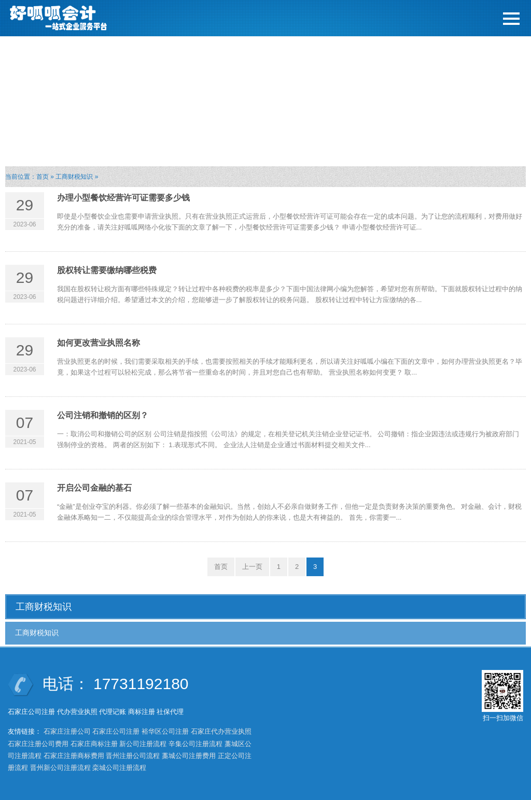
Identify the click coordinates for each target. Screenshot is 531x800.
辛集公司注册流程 (195, 744)
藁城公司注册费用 (189, 756)
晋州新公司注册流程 (60, 768)
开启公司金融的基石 (94, 487)
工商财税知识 (74, 176)
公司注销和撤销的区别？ (102, 415)
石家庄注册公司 (67, 731)
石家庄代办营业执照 (221, 731)
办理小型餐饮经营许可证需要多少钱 (123, 197)
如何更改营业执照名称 (98, 342)
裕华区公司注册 (165, 731)
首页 (42, 176)
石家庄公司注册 (115, 731)
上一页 (252, 566)
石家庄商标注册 (94, 744)
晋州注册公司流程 (133, 756)
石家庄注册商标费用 (74, 756)
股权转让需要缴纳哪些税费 (107, 270)
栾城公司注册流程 (119, 768)
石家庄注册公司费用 (38, 744)
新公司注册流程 (142, 744)
